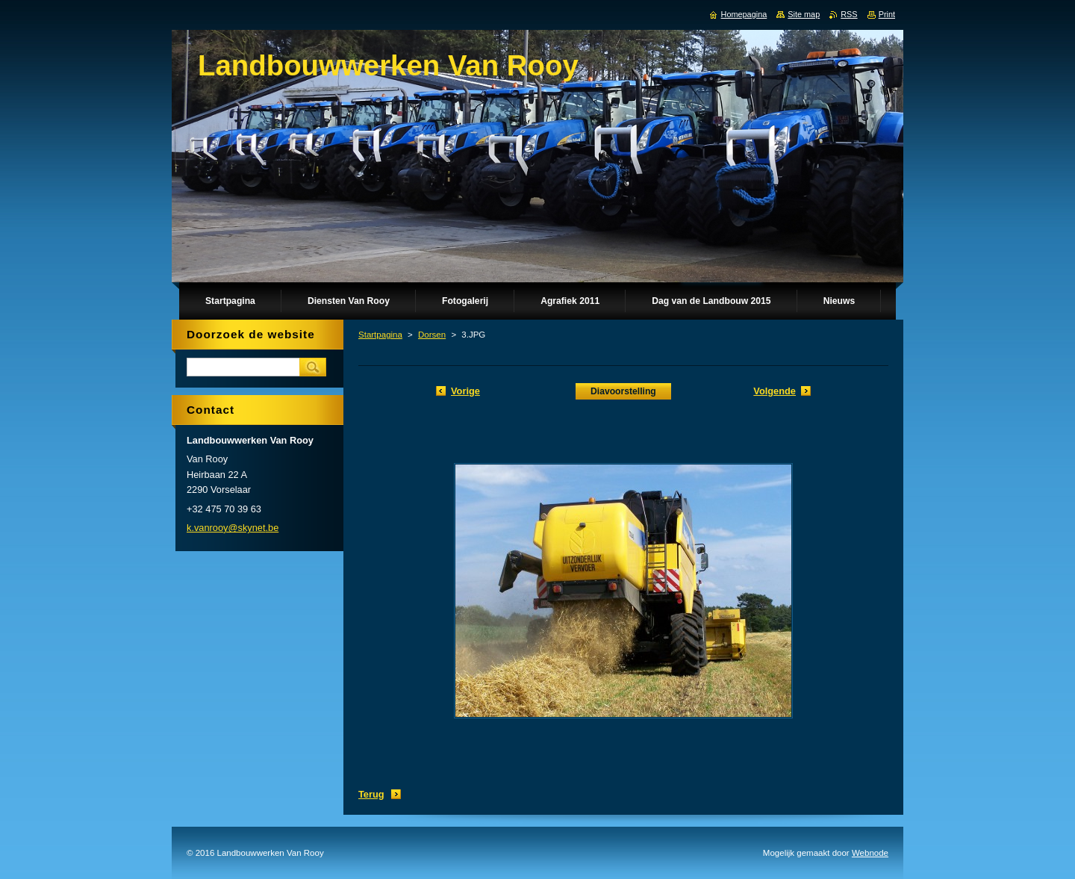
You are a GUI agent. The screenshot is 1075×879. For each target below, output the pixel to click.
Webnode (870, 852)
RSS (849, 14)
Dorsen (432, 334)
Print (887, 14)
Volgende (774, 391)
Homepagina (744, 14)
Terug (371, 794)
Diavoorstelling (623, 391)
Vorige (465, 391)
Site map (804, 14)
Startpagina (380, 334)
